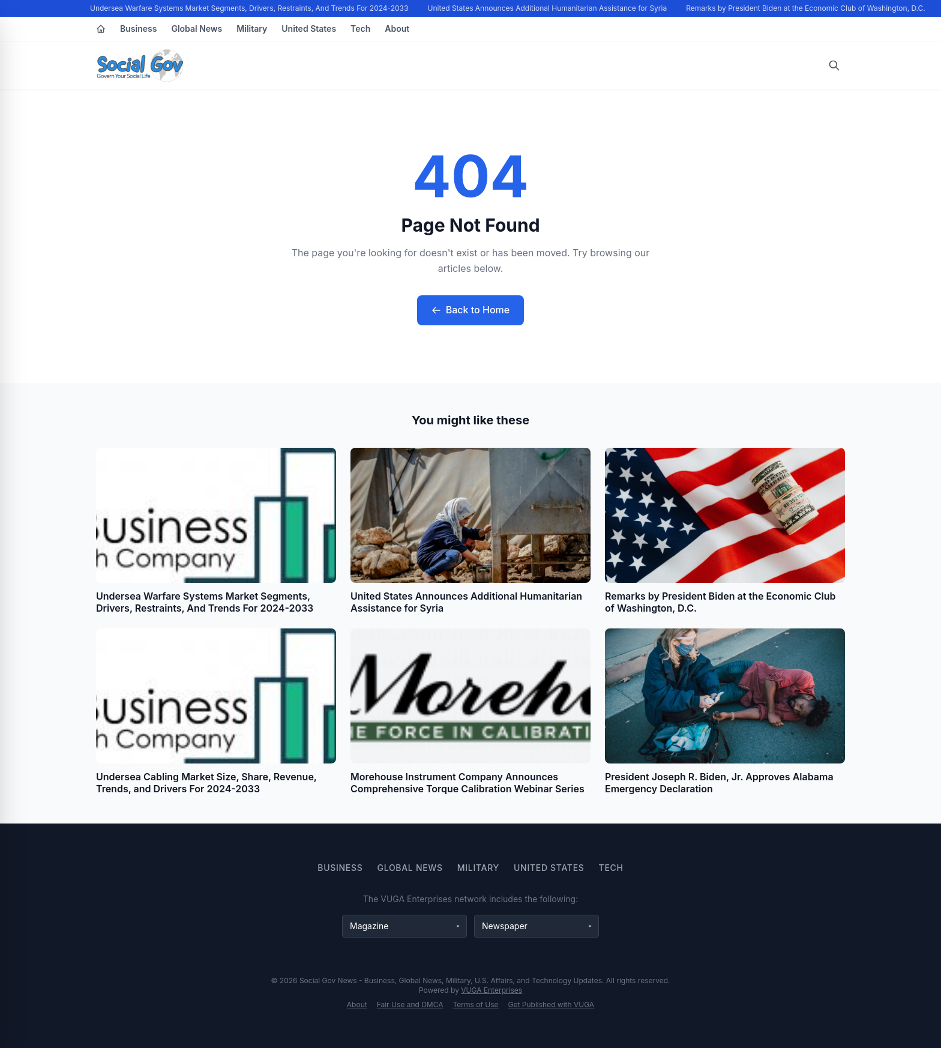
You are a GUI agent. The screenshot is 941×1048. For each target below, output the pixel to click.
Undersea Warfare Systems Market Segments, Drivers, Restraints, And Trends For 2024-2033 (250, 8)
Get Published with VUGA (551, 1004)
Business (138, 28)
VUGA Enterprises (491, 990)
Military (251, 28)
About (397, 28)
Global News (196, 28)
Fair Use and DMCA (410, 1004)
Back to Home (470, 310)
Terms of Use (476, 1004)
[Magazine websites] (404, 926)
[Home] (101, 29)
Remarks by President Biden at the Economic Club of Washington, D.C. (806, 8)
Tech (360, 28)
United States (308, 28)
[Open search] (834, 65)
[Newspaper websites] (536, 926)
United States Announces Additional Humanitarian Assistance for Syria (548, 8)
